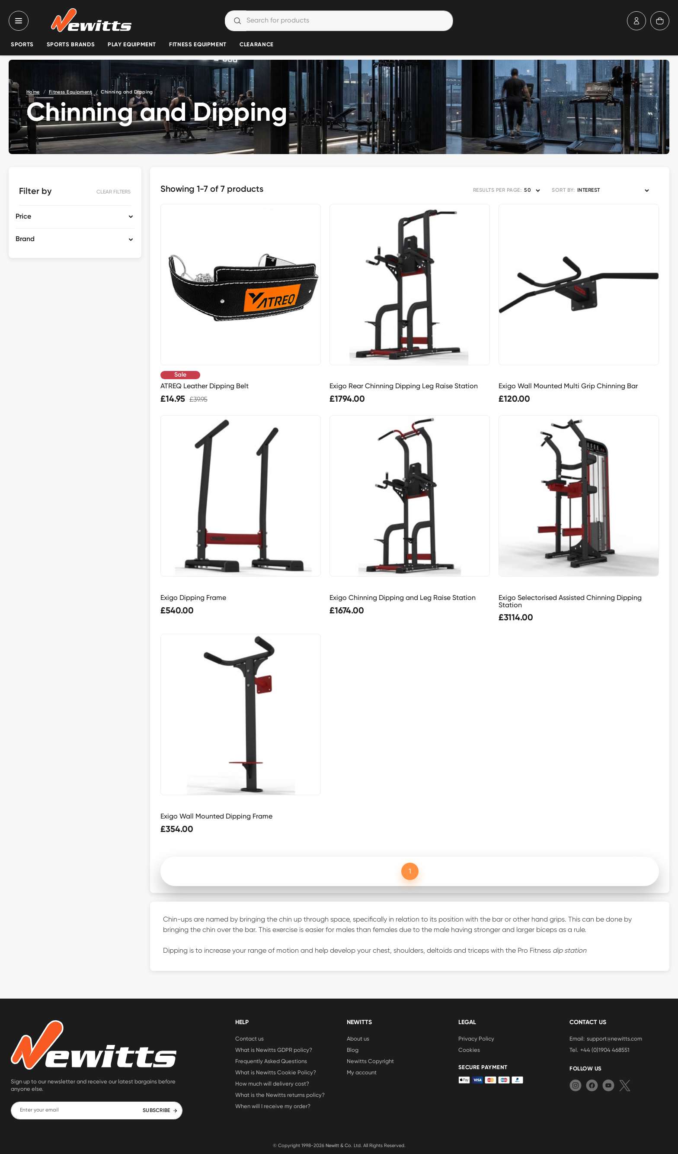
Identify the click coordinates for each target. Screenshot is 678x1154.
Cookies (469, 1049)
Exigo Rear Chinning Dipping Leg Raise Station (403, 386)
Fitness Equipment (198, 45)
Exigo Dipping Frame (193, 597)
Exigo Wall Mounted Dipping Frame (216, 816)
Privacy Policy (476, 1038)
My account (362, 1072)
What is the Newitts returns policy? (280, 1094)
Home (33, 92)
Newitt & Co (338, 1145)
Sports (22, 45)
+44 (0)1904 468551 (605, 1049)
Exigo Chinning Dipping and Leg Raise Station (402, 597)
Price (23, 216)
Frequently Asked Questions (271, 1060)
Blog (352, 1049)
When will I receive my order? (272, 1105)
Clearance (257, 45)
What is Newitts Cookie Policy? (275, 1072)
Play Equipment (132, 45)
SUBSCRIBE (160, 1110)
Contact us (249, 1038)
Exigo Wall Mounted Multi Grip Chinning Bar (568, 386)
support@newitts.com (614, 1038)
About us (358, 1038)
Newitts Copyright (370, 1060)
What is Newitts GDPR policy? (273, 1049)
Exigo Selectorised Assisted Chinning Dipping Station (570, 601)
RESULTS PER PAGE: (497, 190)
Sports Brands (71, 45)
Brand (25, 239)
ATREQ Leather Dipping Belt (204, 386)
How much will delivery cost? (272, 1083)
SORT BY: (563, 190)
